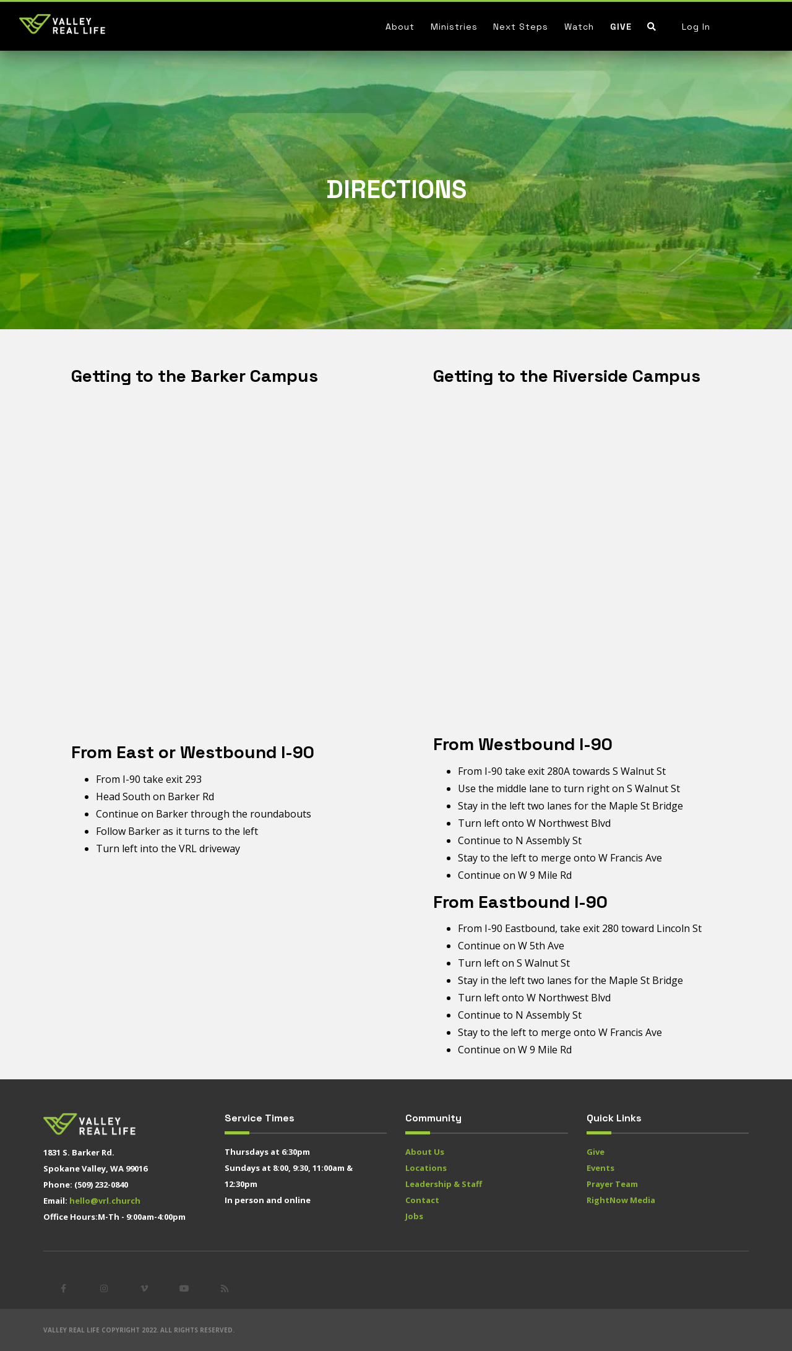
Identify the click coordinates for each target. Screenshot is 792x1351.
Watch (579, 26)
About (400, 26)
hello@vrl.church (104, 1200)
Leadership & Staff (443, 1183)
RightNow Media (621, 1200)
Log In (696, 26)
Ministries (454, 26)
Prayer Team (612, 1183)
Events (600, 1167)
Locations (426, 1167)
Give (621, 26)
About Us (424, 1151)
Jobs (414, 1216)
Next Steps (520, 26)
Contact (422, 1200)
